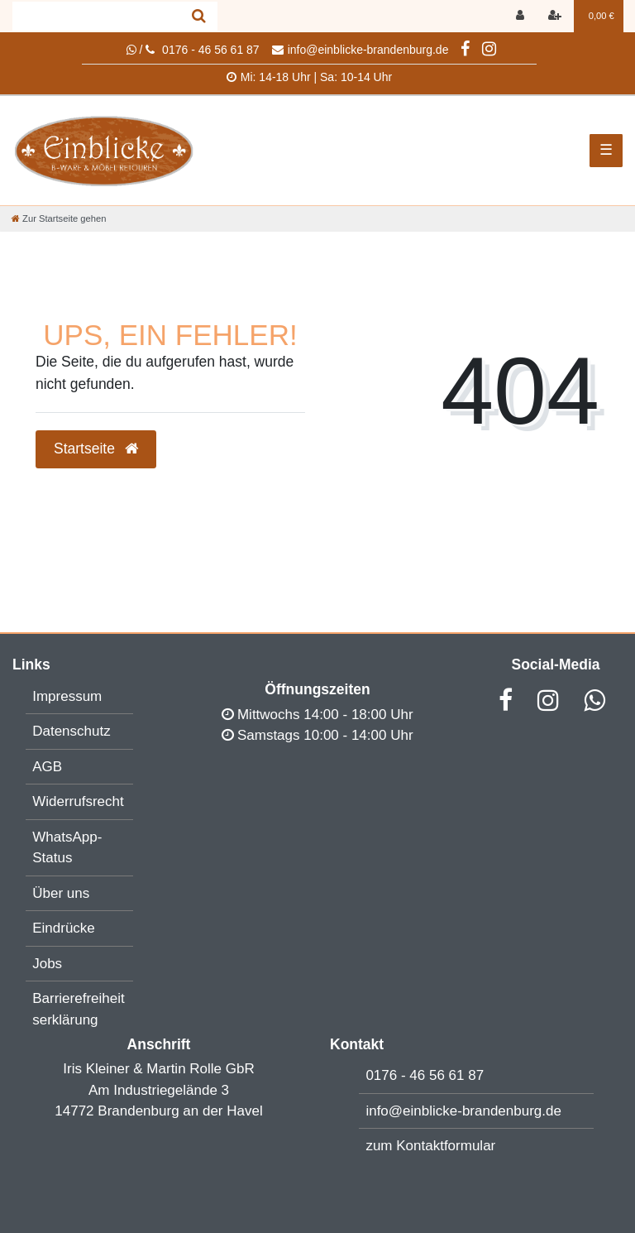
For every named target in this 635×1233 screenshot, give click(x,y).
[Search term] (96, 16)
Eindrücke (63, 928)
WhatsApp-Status (67, 847)
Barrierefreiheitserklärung (78, 1009)
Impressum (67, 696)
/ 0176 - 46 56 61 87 (193, 49)
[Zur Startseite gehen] (59, 218)
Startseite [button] (96, 448)
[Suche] (198, 16)
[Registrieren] (556, 16)
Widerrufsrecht (78, 801)
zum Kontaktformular (430, 1146)
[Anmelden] (522, 16)
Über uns (60, 893)
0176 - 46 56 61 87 (424, 1075)
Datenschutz (71, 731)
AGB (47, 767)
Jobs (47, 964)
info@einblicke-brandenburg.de (360, 49)
